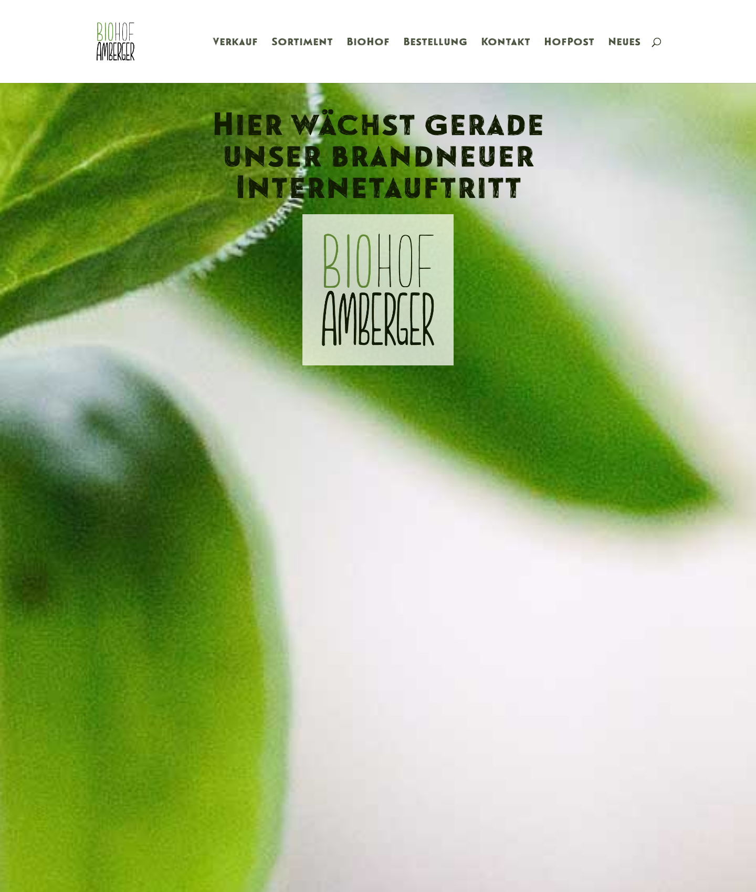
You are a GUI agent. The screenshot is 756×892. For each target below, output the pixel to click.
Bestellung (435, 43)
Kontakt (505, 43)
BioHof (368, 43)
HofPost (569, 43)
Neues (624, 43)
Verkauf (235, 43)
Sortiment (302, 43)
